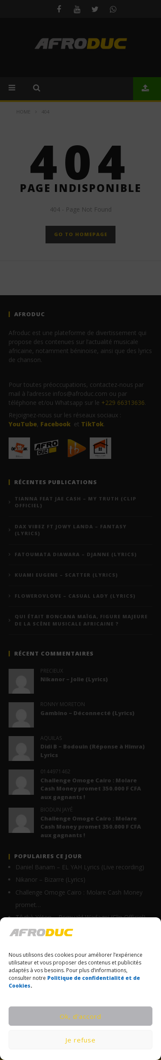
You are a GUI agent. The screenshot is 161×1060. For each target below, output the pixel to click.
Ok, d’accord (80, 1016)
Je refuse (80, 1040)
